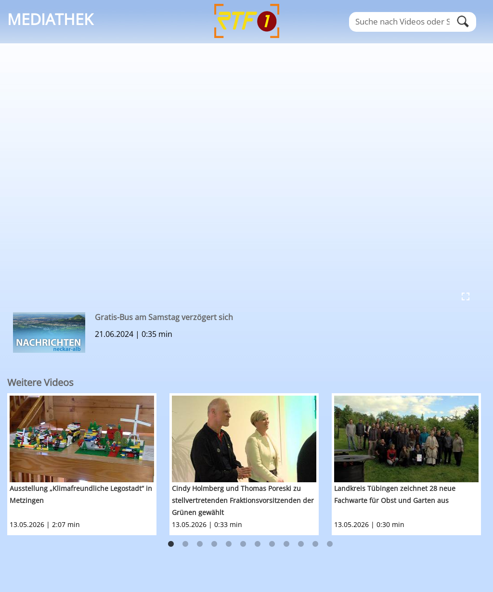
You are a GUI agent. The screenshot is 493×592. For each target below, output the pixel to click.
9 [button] (286, 544)
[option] (88, 464)
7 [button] (257, 544)
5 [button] (229, 544)
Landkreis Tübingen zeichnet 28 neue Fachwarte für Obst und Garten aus (394, 494)
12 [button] (330, 544)
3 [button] (200, 544)
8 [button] (272, 544)
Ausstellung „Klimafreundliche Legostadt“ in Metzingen (81, 494)
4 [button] (214, 544)
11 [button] (315, 544)
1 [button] (171, 544)
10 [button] (301, 544)
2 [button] (185, 544)
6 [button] (243, 544)
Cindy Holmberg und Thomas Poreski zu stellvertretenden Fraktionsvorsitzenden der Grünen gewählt (243, 500)
